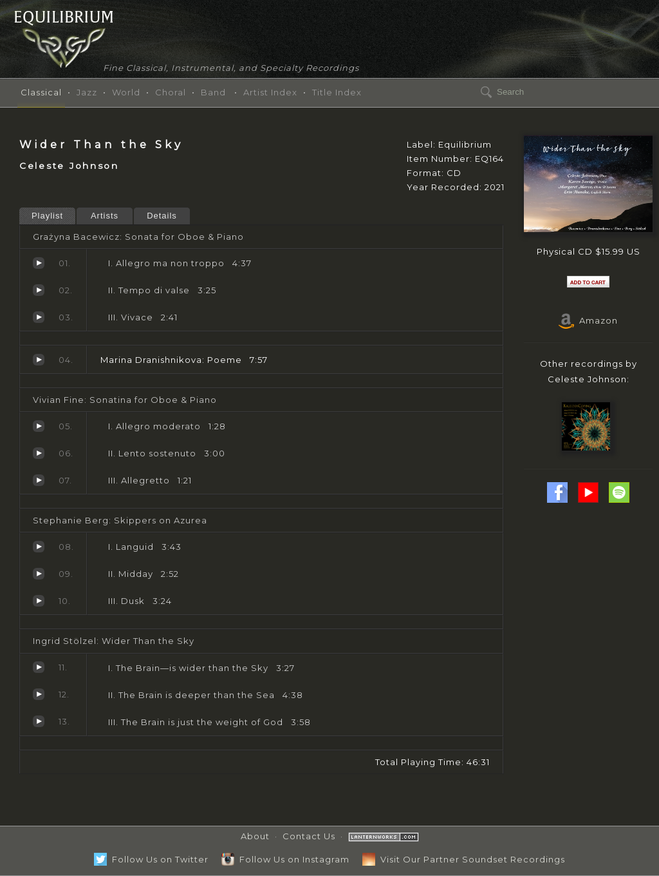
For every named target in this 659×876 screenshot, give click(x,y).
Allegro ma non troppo (38, 263)
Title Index (337, 92)
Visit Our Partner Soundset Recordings (463, 859)
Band (213, 92)
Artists (104, 215)
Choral (170, 92)
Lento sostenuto (38, 453)
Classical (41, 92)
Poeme (38, 359)
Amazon (588, 320)
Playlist (47, 215)
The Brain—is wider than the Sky (38, 667)
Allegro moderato (38, 426)
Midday (38, 573)
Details (162, 215)
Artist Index (270, 92)
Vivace (38, 317)
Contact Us (309, 836)
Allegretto (38, 480)
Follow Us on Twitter (151, 859)
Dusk (38, 601)
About (255, 836)
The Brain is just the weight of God (38, 721)
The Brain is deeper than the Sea (38, 694)
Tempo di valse (38, 290)
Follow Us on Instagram (285, 859)
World (126, 92)
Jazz (87, 92)
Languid (38, 546)
